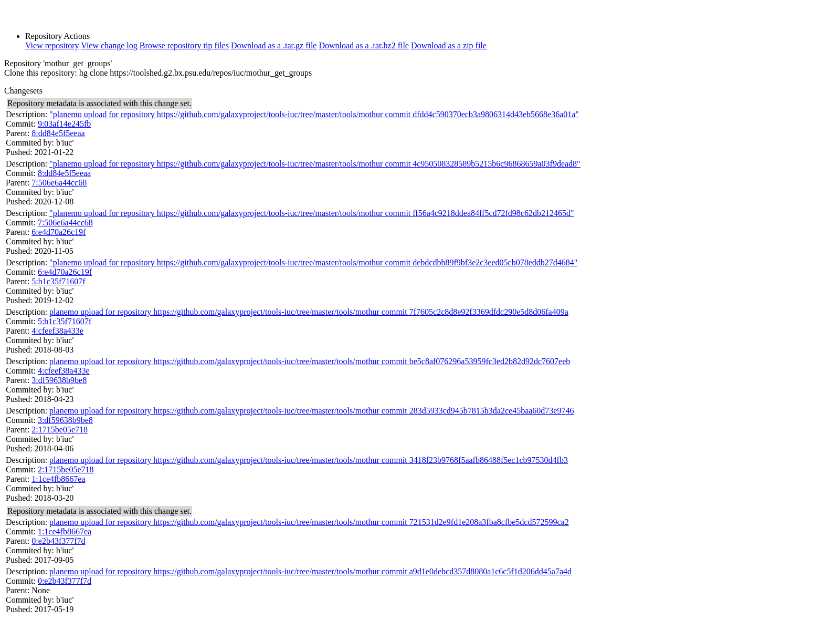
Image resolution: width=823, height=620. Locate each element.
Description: (26, 114)
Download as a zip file (449, 45)
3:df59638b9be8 (59, 380)
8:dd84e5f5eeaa (58, 133)
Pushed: (19, 152)
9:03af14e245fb (64, 123)
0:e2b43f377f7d (58, 540)
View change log (109, 45)
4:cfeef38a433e (57, 330)
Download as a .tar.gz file (274, 45)
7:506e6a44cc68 (59, 182)
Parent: (17, 133)
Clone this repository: (40, 72)
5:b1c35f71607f (58, 281)
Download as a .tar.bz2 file (364, 45)
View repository (52, 45)
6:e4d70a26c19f (58, 232)
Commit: (21, 123)
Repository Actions (57, 36)
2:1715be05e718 (59, 429)
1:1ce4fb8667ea (58, 478)
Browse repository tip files (184, 45)
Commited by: (30, 142)
